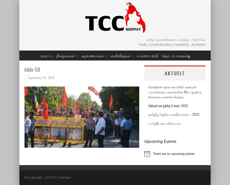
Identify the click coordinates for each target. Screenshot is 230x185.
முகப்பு (46, 55)
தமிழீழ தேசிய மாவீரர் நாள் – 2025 (173, 114)
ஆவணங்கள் (92, 55)
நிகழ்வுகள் (65, 55)
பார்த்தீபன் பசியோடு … (165, 123)
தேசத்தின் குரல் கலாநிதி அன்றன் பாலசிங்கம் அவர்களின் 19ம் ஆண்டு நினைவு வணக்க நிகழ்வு (175, 91)
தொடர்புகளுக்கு (176, 55)
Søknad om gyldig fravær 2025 (168, 105)
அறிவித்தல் (120, 55)
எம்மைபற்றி (147, 55)
